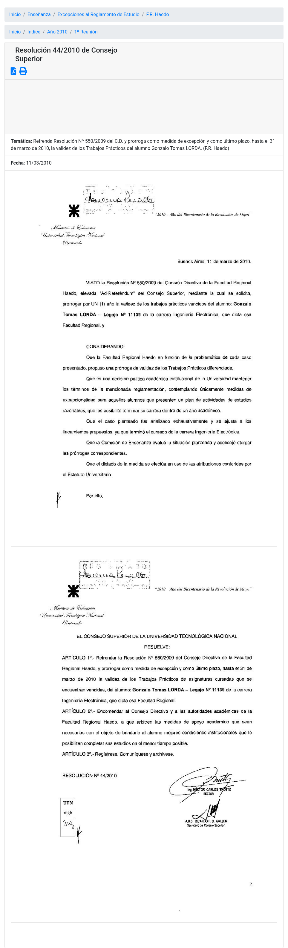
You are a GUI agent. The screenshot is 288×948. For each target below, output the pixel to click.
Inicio (15, 14)
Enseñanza (39, 14)
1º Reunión (86, 32)
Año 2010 (57, 32)
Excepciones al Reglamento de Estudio (98, 14)
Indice (33, 32)
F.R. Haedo (157, 14)
